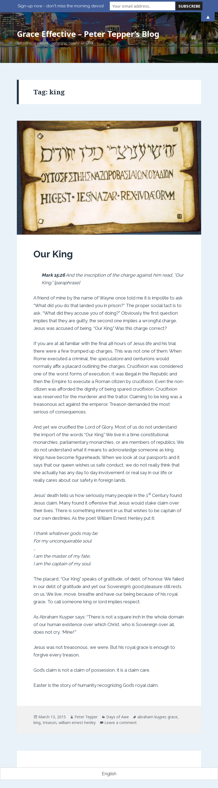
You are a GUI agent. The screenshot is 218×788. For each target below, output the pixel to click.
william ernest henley (77, 722)
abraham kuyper (152, 716)
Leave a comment (120, 722)
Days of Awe (117, 716)
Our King (53, 254)
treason (50, 722)
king (37, 722)
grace (172, 716)
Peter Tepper (86, 716)
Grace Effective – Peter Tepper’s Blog (88, 33)
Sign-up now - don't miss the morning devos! (61, 6)
